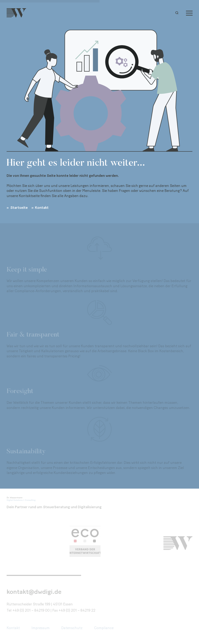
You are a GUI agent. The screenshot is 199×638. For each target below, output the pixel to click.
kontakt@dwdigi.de (34, 591)
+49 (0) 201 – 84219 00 (31, 610)
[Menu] (189, 13)
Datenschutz (72, 628)
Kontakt (41, 207)
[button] (178, 13)
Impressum (40, 628)
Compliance (104, 628)
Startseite (19, 207)
